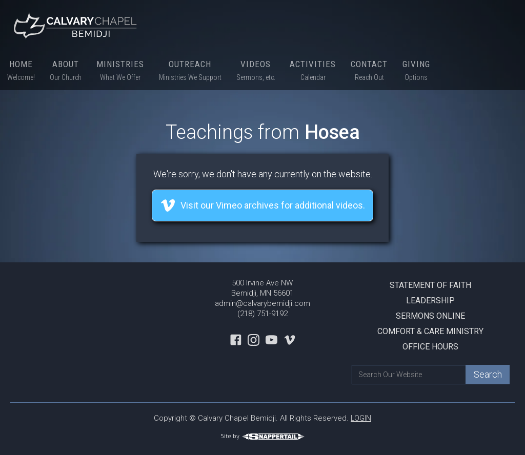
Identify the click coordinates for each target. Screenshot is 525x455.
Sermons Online (430, 316)
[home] (77, 25)
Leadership (430, 300)
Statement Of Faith (430, 285)
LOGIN (361, 418)
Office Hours (430, 346)
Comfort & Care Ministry (430, 331)
